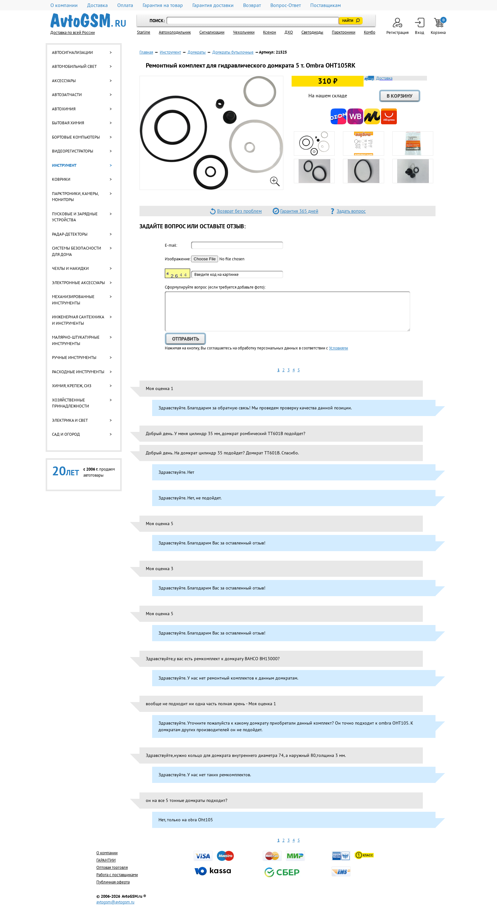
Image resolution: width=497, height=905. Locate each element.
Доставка (97, 5)
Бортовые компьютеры (76, 137)
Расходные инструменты (78, 371)
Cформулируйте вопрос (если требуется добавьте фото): (215, 287)
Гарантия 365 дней (299, 211)
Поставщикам (325, 5)
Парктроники (343, 32)
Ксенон (269, 32)
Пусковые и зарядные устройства (75, 217)
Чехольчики (244, 32)
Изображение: (177, 259)
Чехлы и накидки (70, 268)
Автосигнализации (72, 52)
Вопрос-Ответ (285, 5)
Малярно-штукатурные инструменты (76, 340)
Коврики (61, 179)
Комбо (369, 32)
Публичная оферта (113, 882)
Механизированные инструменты (73, 300)
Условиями (338, 348)
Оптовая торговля (112, 867)
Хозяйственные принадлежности (70, 403)
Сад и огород (66, 434)
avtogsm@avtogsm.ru (115, 902)
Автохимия (63, 109)
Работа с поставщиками (117, 874)
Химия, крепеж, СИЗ (71, 385)
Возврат (252, 5)
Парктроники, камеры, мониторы (75, 197)
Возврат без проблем (239, 211)
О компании (64, 5)
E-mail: (171, 245)
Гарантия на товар (163, 5)
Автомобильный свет (74, 66)
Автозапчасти (67, 94)
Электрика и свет (70, 420)
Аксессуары (64, 80)
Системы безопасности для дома (76, 251)
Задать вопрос (351, 211)
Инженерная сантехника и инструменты (78, 320)
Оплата (125, 5)
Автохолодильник (175, 32)
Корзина (439, 26)
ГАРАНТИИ (106, 860)
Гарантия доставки (213, 5)
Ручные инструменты (74, 357)
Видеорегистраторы (72, 151)
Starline (143, 32)
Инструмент (64, 165)
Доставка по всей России (72, 32)
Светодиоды (312, 32)
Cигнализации (211, 32)
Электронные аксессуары (78, 282)
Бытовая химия (68, 123)
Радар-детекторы (69, 234)
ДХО (289, 32)
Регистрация (397, 26)
